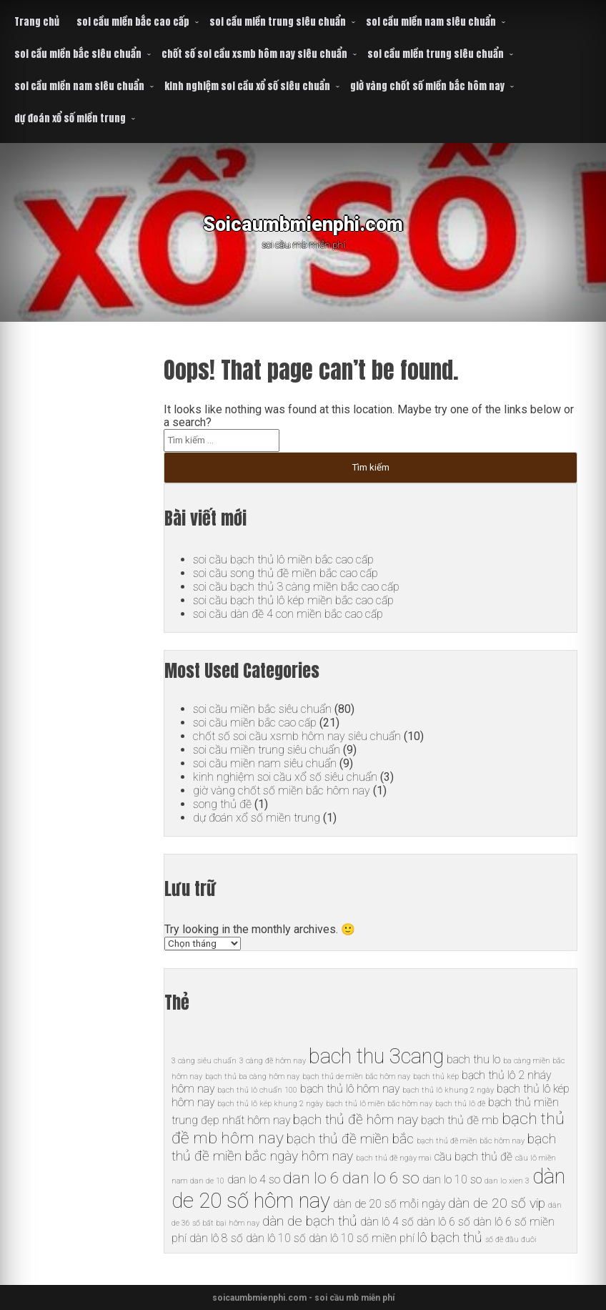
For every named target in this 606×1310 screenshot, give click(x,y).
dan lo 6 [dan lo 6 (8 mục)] (311, 1178)
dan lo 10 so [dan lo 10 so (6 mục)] (452, 1179)
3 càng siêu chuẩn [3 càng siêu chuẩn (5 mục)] (204, 1060)
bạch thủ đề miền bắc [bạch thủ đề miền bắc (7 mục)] (350, 1139)
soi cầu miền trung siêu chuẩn (277, 21)
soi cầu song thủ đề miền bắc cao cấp (285, 573)
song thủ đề (222, 804)
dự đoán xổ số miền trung (70, 118)
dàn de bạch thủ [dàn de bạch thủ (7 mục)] (309, 1221)
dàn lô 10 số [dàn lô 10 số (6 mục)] (276, 1238)
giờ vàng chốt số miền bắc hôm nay (427, 86)
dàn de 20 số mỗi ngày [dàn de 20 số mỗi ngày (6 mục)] (389, 1204)
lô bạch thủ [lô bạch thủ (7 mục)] (449, 1237)
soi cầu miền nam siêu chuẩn (431, 21)
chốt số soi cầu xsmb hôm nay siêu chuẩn (254, 53)
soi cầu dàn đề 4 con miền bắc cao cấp (288, 614)
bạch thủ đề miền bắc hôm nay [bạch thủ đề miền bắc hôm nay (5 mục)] (471, 1141)
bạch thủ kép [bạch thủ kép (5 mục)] (436, 1076)
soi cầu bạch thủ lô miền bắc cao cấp (283, 559)
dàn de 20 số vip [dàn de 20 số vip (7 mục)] (496, 1203)
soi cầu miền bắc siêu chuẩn (77, 53)
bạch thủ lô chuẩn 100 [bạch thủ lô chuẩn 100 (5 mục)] (257, 1090)
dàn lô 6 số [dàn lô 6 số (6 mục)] (443, 1221)
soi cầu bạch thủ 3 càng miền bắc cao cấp (296, 587)
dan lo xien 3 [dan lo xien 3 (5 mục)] (507, 1181)
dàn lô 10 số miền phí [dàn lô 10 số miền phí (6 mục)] (361, 1238)
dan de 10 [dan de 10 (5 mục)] (207, 1181)
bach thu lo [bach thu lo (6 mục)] (473, 1059)
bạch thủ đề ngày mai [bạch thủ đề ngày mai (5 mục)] (394, 1158)
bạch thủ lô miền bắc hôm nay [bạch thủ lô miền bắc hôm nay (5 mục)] (379, 1103)
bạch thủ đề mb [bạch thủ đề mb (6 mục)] (460, 1120)
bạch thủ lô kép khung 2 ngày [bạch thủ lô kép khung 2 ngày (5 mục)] (270, 1103)
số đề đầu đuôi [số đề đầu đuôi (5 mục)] (511, 1239)
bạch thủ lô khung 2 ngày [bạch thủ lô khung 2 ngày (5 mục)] (448, 1090)
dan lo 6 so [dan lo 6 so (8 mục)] (380, 1178)
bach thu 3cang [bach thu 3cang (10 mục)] (376, 1056)
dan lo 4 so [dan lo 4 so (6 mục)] (253, 1179)
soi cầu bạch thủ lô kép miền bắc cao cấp (293, 600)
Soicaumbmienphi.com (303, 221)
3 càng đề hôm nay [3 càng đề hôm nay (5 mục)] (272, 1060)
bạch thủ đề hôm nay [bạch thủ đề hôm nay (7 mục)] (355, 1119)
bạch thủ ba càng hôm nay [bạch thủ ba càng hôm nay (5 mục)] (252, 1076)
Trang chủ (36, 21)
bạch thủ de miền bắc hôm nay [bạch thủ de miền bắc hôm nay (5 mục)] (356, 1076)
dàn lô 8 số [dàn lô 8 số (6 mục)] (216, 1238)
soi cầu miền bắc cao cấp (132, 21)
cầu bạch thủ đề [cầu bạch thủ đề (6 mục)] (473, 1156)
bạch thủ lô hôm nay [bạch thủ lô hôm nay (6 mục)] (349, 1088)
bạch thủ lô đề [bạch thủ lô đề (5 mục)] (460, 1103)
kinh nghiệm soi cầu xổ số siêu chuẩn (247, 86)
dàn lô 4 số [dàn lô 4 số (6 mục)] (387, 1221)
